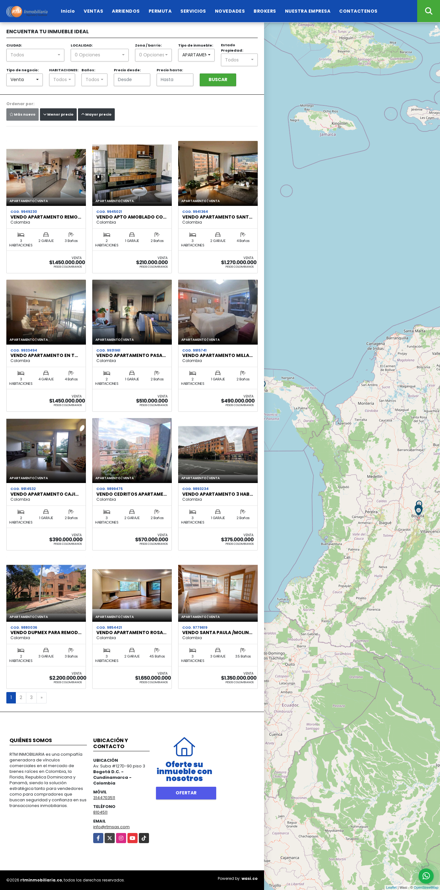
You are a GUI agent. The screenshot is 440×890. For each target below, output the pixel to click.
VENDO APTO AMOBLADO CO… (131, 217)
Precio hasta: (170, 70)
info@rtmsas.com (111, 827)
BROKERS (265, 11)
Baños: (88, 70)
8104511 (100, 812)
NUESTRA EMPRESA (308, 11)
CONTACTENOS (358, 11)
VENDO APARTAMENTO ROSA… (131, 632)
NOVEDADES (230, 11)
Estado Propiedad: (232, 47)
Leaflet (391, 887)
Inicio (68, 11)
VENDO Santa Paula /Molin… (217, 632)
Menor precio (58, 114)
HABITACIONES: (63, 70)
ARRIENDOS (126, 11)
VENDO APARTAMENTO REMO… (45, 217)
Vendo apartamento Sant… (217, 217)
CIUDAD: (14, 45)
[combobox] (35, 55)
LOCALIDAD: (82, 45)
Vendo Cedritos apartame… (131, 494)
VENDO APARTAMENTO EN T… (44, 355)
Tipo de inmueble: (195, 45)
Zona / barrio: (148, 45)
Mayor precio (96, 114)
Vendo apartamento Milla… (217, 355)
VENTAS (93, 11)
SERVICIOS (193, 11)
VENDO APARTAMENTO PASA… (131, 355)
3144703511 (104, 798)
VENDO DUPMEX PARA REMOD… (45, 632)
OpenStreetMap (426, 887)
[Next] (41, 697)
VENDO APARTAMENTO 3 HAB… (217, 494)
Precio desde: (127, 70)
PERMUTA (160, 11)
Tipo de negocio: (22, 70)
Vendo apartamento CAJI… (44, 494)
